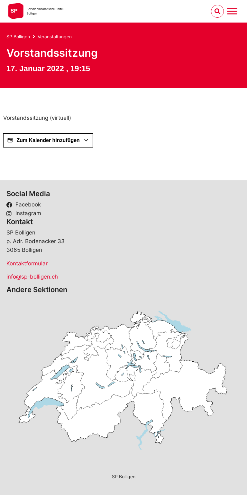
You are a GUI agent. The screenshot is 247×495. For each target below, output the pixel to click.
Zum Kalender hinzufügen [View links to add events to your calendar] (48, 140)
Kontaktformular (27, 263)
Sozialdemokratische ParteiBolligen (45, 11)
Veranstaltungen (55, 36)
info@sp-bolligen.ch (32, 276)
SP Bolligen (18, 36)
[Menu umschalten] (232, 11)
